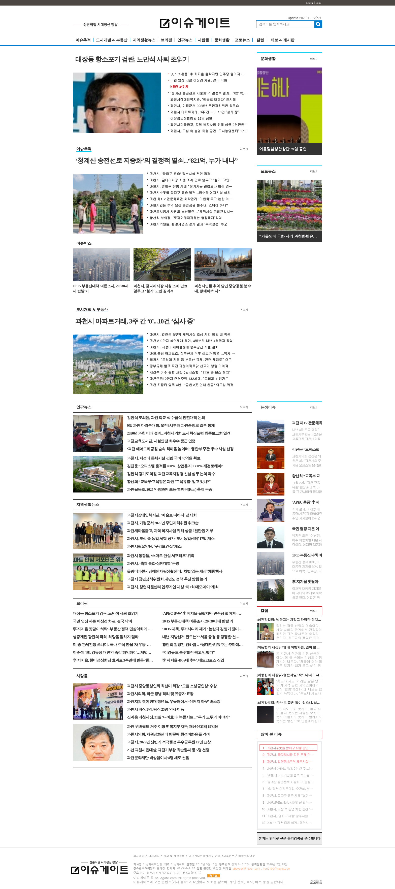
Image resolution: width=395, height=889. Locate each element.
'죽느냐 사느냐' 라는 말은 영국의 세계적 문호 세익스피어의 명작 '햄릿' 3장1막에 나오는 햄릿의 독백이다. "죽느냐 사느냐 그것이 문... (299, 689)
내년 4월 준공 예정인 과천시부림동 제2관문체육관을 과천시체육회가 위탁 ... (307, 434)
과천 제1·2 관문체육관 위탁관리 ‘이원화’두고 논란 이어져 (192, 199)
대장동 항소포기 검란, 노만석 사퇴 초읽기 (132, 59)
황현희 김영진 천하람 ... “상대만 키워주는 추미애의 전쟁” (202, 645)
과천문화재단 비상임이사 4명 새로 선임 (158, 758)
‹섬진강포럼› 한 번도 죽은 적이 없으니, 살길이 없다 (289, 703)
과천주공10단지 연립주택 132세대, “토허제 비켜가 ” (189, 379)
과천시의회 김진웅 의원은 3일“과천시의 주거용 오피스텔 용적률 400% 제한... (306, 461)
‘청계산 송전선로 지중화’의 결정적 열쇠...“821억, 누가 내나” (209, 93)
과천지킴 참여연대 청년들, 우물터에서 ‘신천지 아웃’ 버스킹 (173, 702)
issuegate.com (165, 877)
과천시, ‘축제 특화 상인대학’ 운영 (153, 564)
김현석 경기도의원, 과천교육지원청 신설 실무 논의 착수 (171, 474)
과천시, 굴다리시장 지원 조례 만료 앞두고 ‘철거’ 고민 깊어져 (192, 180)
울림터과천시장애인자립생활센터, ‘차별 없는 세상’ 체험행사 (174, 571)
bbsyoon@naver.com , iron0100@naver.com (261, 868)
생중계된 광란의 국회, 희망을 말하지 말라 (105, 637)
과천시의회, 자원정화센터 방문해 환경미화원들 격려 (168, 734)
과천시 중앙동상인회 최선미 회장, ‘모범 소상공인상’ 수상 (172, 686)
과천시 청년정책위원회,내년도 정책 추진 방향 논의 (167, 579)
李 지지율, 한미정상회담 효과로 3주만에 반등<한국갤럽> (113, 660)
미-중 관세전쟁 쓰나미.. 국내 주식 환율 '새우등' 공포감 (113, 645)
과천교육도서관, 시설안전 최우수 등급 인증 (161, 441)
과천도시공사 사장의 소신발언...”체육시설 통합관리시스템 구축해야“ (192, 212)
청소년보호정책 (224, 856)
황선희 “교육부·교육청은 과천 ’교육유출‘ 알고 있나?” (169, 482)
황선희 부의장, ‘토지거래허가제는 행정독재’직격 (186, 218)
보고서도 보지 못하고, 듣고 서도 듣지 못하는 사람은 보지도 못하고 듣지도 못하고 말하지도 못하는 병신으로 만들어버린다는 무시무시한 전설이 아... (299, 716)
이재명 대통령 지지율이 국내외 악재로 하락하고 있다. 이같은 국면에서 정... (307, 593)
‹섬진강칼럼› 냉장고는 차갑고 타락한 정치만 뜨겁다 (289, 619)
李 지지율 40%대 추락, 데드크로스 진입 (193, 660)
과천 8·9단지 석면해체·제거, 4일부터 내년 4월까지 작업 (191, 341)
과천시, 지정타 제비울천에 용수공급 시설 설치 (184, 347)
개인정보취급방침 (200, 856)
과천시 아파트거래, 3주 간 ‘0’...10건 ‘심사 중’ (204, 112)
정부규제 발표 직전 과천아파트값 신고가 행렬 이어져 (189, 366)
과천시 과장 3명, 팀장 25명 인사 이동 (155, 709)
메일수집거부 (246, 856)
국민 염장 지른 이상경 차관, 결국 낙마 (198, 80)
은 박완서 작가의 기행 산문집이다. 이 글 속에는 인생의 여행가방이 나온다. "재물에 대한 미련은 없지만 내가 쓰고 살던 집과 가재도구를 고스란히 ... (299, 661)
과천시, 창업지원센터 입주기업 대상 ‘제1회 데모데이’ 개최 (172, 587)
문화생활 (221, 40)
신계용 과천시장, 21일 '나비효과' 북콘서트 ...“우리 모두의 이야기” (178, 717)
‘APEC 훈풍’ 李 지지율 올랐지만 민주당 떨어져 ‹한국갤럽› (209, 74)
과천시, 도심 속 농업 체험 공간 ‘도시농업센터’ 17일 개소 (209, 131)
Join (318, 2)
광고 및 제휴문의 (174, 856)
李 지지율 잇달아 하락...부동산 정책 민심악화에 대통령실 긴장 (113, 629)
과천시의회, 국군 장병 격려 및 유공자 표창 (160, 694)
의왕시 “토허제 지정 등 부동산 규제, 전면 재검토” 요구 (191, 360)
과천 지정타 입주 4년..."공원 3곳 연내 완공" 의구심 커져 (191, 385)
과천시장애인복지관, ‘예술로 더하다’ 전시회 (203, 99)
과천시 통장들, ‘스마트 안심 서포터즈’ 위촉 (160, 556)
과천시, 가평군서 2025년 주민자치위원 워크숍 (204, 106)
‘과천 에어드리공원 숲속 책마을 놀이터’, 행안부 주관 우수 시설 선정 (180, 449)
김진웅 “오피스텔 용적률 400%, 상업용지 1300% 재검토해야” (175, 466)
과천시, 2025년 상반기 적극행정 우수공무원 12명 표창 (169, 742)
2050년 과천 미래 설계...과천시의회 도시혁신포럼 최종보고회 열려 (178, 433)
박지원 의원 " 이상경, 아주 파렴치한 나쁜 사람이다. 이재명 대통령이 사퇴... (307, 540)
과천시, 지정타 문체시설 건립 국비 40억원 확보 (163, 458)
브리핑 (166, 40)
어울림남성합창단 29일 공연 (191, 118)
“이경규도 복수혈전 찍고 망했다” (188, 652)
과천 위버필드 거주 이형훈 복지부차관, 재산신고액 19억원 (172, 727)
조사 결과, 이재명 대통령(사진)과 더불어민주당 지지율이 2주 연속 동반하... (307, 513)
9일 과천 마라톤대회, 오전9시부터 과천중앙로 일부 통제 (171, 425)
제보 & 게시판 (282, 40)
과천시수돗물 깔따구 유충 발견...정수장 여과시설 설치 (190, 193)
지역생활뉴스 (144, 40)
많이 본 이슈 (269, 734)
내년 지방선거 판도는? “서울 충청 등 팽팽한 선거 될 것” (202, 637)
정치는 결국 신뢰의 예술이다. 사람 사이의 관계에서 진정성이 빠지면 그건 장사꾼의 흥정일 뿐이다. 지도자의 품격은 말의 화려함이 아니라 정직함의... (299, 633)
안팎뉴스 (184, 40)
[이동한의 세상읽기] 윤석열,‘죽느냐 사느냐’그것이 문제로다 (289, 675)
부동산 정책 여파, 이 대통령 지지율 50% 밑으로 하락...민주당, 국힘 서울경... (306, 566)
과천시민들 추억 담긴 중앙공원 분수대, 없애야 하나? (189, 205)
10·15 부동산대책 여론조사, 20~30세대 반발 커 (100, 288)
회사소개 (138, 856)
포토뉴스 (242, 40)
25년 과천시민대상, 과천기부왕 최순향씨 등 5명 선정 (168, 750)
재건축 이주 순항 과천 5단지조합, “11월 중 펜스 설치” (190, 372)
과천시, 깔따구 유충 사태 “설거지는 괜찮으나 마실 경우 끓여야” (192, 186)
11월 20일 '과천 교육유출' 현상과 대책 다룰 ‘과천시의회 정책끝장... (307, 487)
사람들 (203, 40)
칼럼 (260, 40)
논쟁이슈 (268, 407)
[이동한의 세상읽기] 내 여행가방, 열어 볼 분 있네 (289, 647)
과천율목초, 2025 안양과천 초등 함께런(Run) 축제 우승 (169, 489)
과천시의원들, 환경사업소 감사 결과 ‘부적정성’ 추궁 (188, 224)
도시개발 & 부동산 (111, 40)
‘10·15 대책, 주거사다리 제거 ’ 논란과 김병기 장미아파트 (202, 629)
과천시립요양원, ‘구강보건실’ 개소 (154, 546)
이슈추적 (83, 40)
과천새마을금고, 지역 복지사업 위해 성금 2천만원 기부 (209, 125)
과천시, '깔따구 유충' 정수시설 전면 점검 (180, 174)
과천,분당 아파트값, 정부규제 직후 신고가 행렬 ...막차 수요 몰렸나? (192, 353)
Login (309, 2)
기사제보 (153, 856)
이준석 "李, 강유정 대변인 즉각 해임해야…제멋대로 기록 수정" (113, 652)
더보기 (244, 148)
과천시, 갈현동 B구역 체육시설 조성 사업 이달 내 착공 (190, 335)
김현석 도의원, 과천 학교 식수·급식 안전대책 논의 (166, 418)
